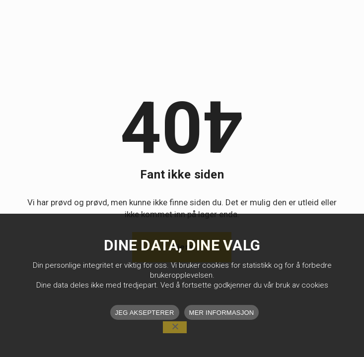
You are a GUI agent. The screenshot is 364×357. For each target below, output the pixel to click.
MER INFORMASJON (221, 312)
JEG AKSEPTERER (144, 312)
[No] (175, 327)
